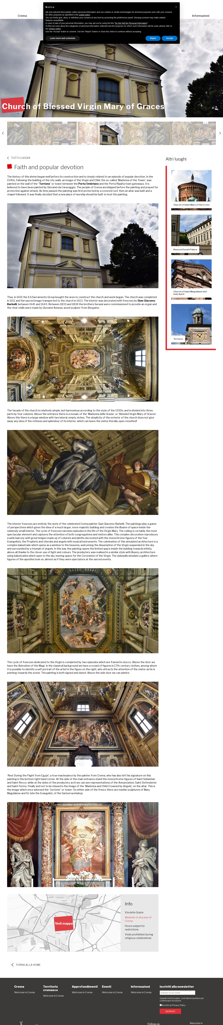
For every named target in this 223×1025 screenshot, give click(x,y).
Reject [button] (153, 38)
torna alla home (26, 964)
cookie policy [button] (84, 15)
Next (220, 133)
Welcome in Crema (24, 992)
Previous (2, 133)
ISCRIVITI (170, 1011)
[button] (176, 7)
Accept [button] (169, 38)
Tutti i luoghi (18, 157)
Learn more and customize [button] (62, 38)
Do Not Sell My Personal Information (131, 23)
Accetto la (166, 1005)
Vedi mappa (64, 923)
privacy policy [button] (55, 29)
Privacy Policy (178, 1005)
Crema (22, 15)
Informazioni (200, 15)
